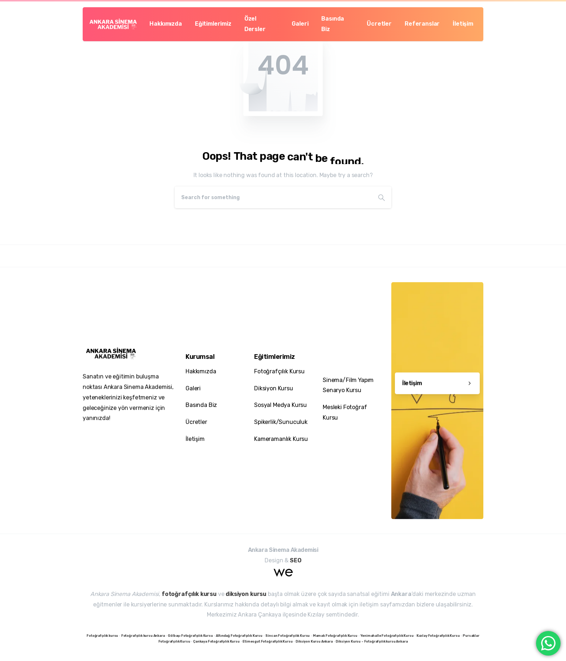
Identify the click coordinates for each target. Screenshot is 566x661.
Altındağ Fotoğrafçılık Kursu (239, 636)
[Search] (273, 197)
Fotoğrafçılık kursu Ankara (386, 641)
